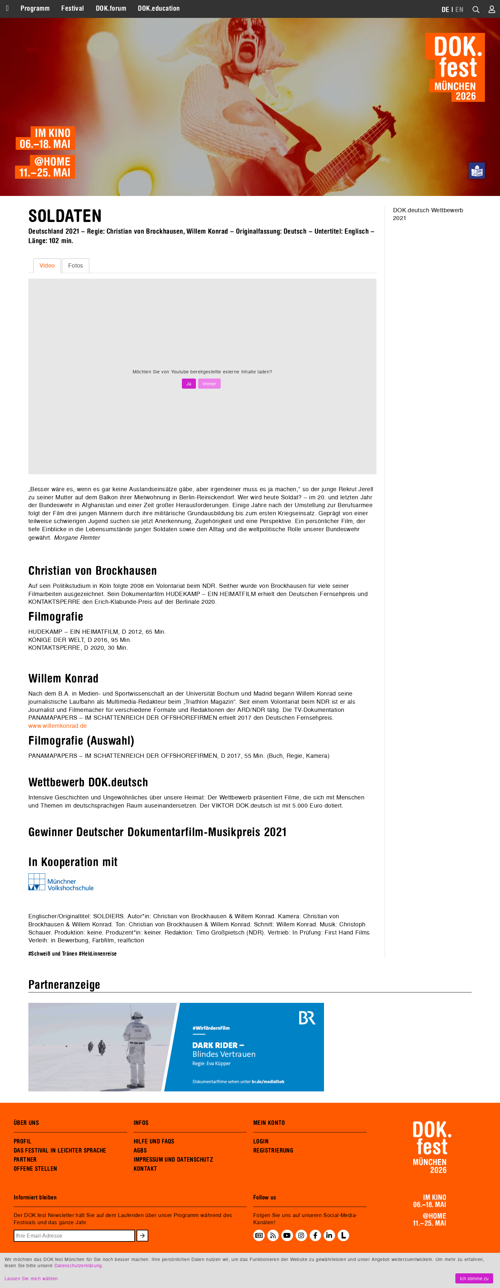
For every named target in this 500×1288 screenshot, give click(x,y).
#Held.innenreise (98, 954)
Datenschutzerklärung (78, 1265)
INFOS (141, 1123)
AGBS (140, 1150)
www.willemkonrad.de (57, 726)
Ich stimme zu (474, 1278)
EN (459, 10)
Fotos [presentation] (75, 265)
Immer (209, 384)
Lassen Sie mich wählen (31, 1278)
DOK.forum (111, 8)
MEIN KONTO (269, 1123)
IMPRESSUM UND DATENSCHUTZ (173, 1159)
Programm (35, 8)
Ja (188, 384)
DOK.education (159, 8)
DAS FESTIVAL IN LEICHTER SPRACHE (60, 1150)
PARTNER (25, 1159)
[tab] (47, 265)
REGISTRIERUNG (273, 1150)
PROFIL (22, 1141)
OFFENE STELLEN (35, 1169)
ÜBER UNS (26, 1123)
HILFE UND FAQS (154, 1141)
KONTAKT (145, 1169)
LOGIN (261, 1141)
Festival (72, 8)
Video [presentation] (47, 265)
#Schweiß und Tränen (52, 954)
